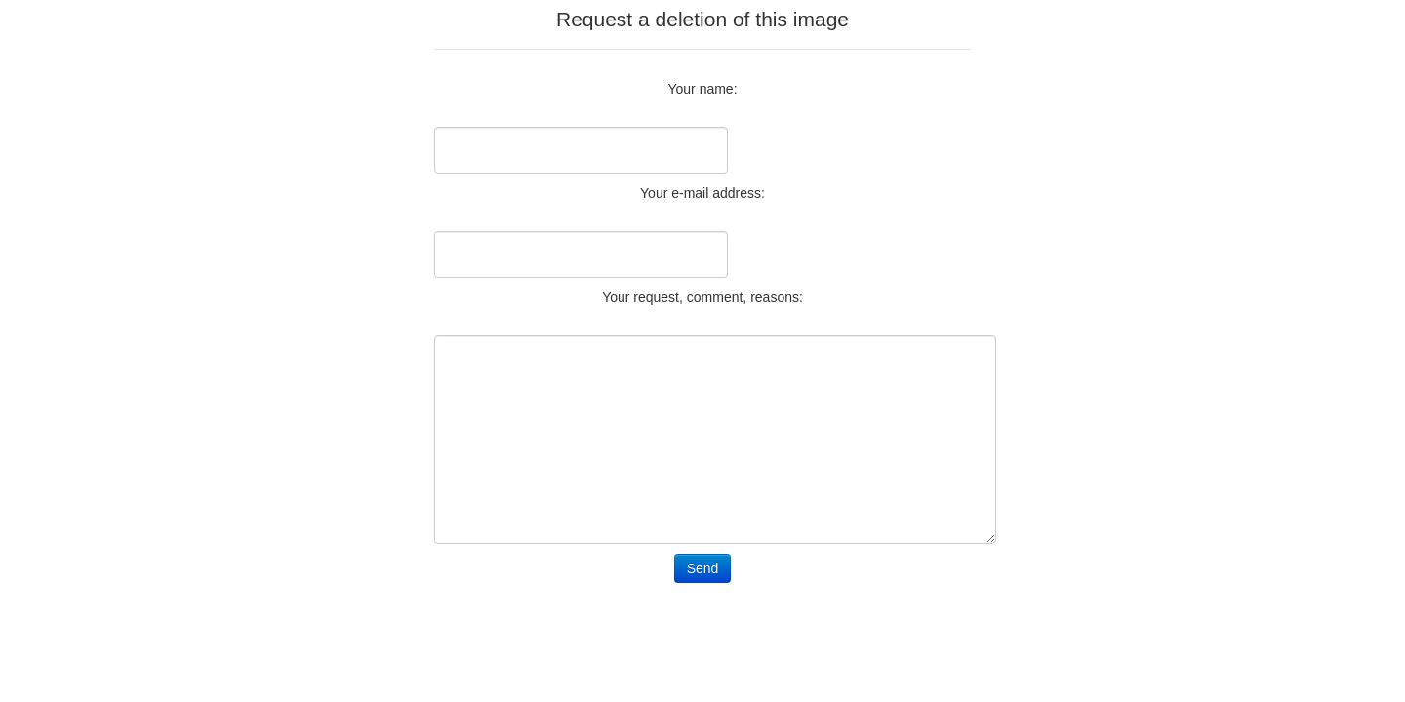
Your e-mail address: (702, 193)
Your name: (702, 89)
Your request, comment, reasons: (702, 297)
